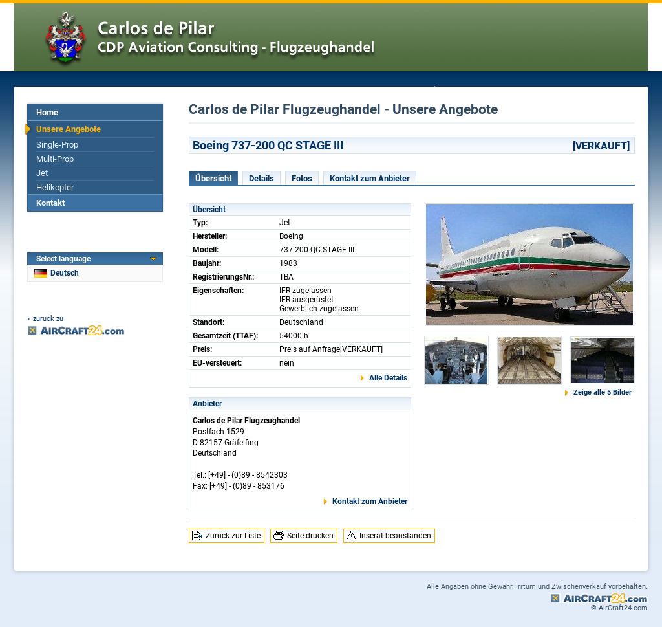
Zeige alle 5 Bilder (602, 392)
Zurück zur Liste (233, 535)
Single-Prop (57, 144)
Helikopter (55, 187)
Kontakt (50, 203)
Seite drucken (310, 535)
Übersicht (213, 178)
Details (261, 178)
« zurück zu (45, 318)
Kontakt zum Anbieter (370, 178)
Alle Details (388, 377)
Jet (42, 173)
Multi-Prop (55, 159)
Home (47, 112)
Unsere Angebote (68, 129)
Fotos (302, 178)
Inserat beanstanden (395, 535)
